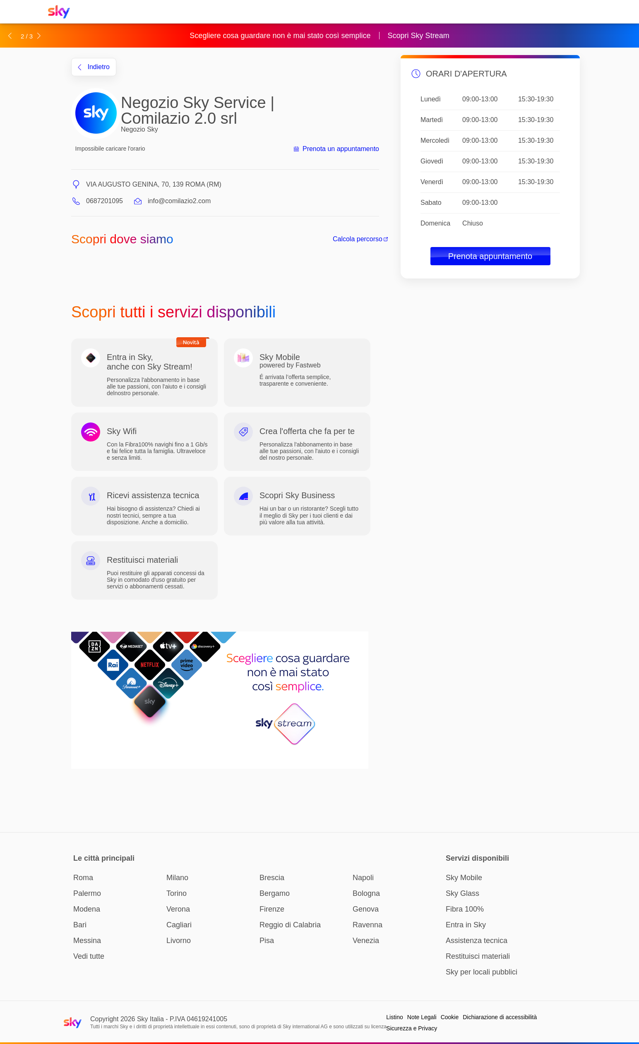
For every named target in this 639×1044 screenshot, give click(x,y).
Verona (178, 909)
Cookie (450, 1017)
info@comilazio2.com (179, 201)
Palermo (87, 893)
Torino (176, 893)
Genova (366, 909)
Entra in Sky (466, 925)
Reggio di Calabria (290, 925)
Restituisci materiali (478, 956)
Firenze (271, 909)
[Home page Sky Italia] (61, 12)
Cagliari (179, 925)
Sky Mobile (464, 878)
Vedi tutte (88, 956)
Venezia (366, 940)
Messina (87, 940)
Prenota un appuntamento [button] (336, 149)
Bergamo (274, 893)
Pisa (266, 940)
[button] (9, 35)
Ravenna (367, 925)
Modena (86, 909)
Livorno (178, 940)
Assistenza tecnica (476, 940)
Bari (79, 925)
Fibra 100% (465, 909)
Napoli (363, 878)
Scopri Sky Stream (418, 35)
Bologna (366, 893)
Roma (83, 878)
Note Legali (422, 1017)
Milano (177, 878)
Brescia (271, 878)
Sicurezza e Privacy (411, 1028)
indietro (94, 66)
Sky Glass (462, 893)
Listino (394, 1017)
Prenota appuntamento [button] (490, 256)
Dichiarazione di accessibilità (500, 1017)
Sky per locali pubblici (481, 972)
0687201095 (104, 201)
